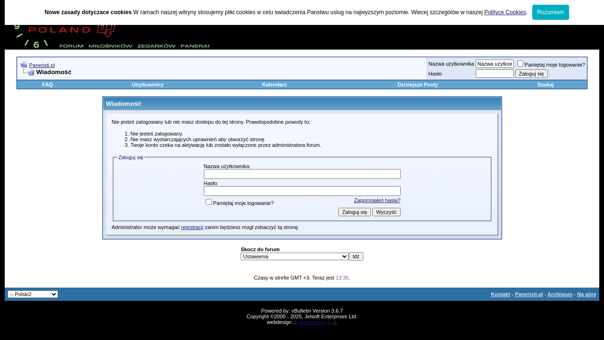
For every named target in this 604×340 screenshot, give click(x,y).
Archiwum (559, 294)
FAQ (47, 84)
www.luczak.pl (315, 322)
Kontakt (501, 294)
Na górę (586, 294)
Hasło (435, 73)
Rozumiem (550, 12)
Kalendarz (274, 84)
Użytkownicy (148, 84)
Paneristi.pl (42, 65)
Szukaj (545, 84)
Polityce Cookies (505, 12)
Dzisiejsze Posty (418, 84)
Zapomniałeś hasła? (377, 200)
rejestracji (192, 227)
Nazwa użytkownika (451, 64)
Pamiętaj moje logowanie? (551, 65)
